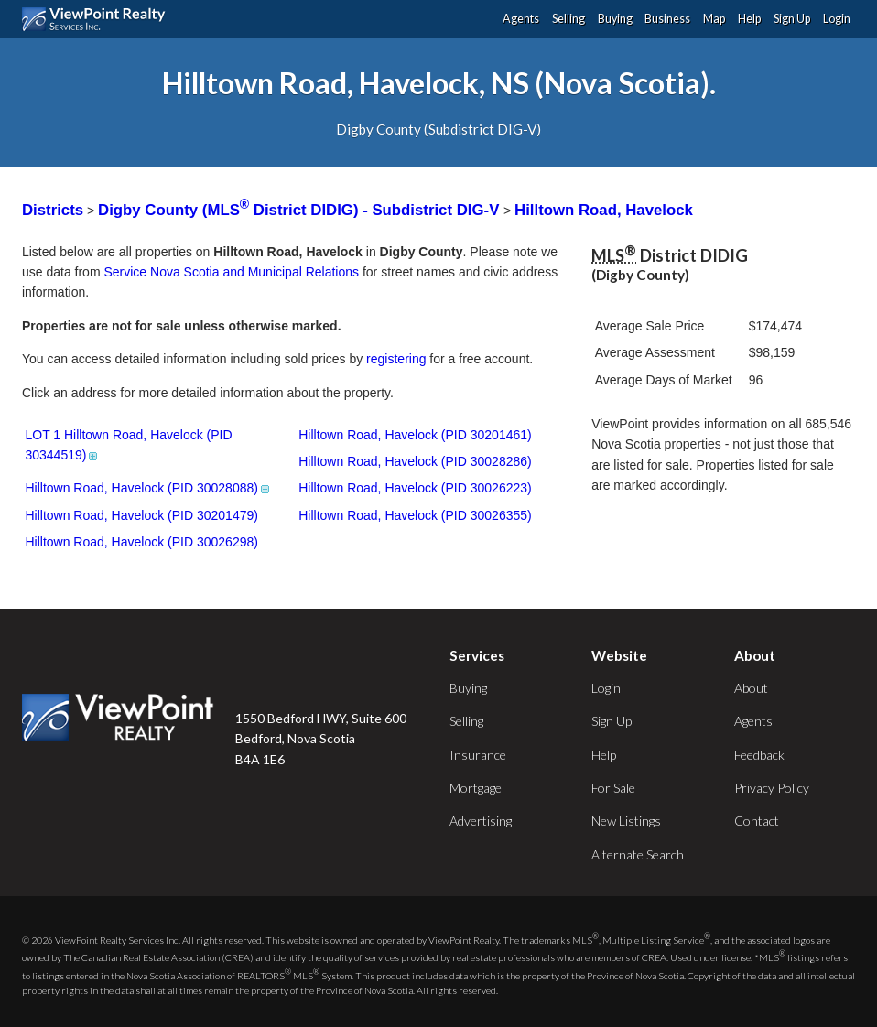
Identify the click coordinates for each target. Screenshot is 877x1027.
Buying (615, 19)
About (751, 688)
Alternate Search (637, 854)
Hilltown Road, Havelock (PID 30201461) (414, 434)
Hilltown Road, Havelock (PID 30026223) (414, 488)
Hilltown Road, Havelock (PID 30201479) (141, 515)
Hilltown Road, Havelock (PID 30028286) (414, 461)
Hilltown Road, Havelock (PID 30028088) (148, 488)
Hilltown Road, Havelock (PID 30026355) (414, 515)
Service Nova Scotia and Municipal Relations (231, 272)
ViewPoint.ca (98, 19)
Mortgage (475, 787)
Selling (568, 19)
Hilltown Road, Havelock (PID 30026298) (141, 542)
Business (667, 19)
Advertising (480, 820)
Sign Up (792, 19)
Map (714, 19)
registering (396, 358)
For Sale (613, 787)
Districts (52, 210)
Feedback (759, 754)
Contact (756, 820)
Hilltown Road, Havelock (603, 210)
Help (749, 19)
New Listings (626, 820)
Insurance (477, 754)
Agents (521, 19)
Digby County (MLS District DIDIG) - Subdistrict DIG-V (300, 210)
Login (836, 19)
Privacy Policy (771, 787)
